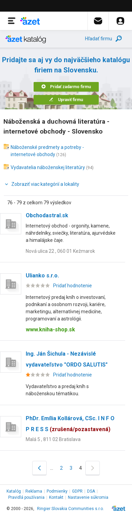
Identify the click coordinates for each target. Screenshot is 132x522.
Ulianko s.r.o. (42, 275)
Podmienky (57, 491)
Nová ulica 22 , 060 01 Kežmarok (60, 251)
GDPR (77, 491)
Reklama (33, 491)
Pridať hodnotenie (72, 285)
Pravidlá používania (26, 497)
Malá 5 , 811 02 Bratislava (53, 439)
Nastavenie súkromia (88, 497)
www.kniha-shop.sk (50, 329)
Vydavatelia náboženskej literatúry (48, 167)
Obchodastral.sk (47, 215)
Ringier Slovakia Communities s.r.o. (70, 508)
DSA (91, 491)
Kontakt (56, 497)
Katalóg (14, 491)
